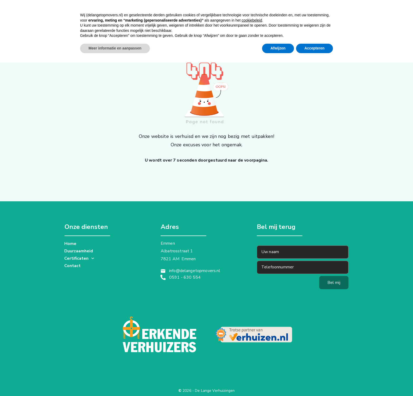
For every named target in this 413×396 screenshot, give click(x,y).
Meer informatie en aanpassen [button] (114, 381)
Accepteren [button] (314, 381)
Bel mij (334, 282)
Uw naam (270, 252)
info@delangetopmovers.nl (194, 271)
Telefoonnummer (277, 267)
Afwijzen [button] (278, 381)
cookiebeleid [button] (252, 354)
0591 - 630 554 (185, 277)
